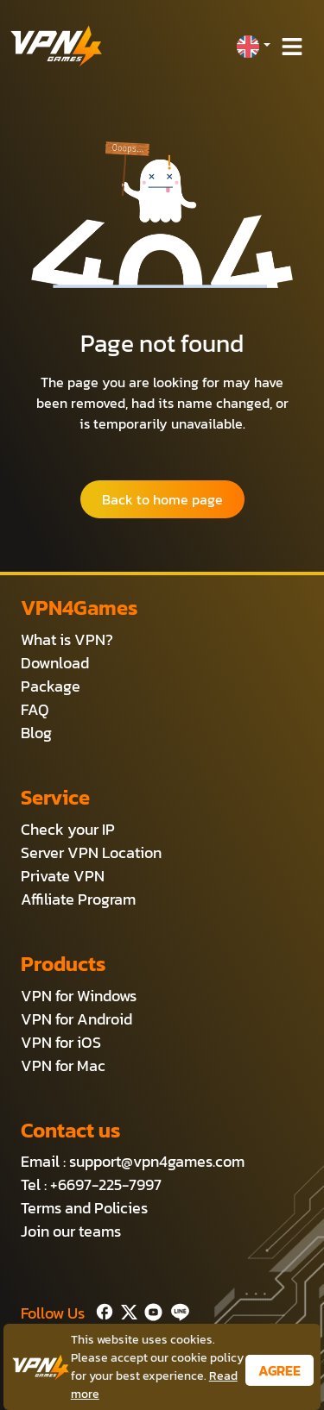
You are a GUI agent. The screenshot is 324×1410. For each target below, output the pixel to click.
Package (50, 686)
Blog (36, 732)
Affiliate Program (78, 899)
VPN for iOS (61, 1042)
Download (55, 662)
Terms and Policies (84, 1207)
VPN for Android (76, 1019)
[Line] (176, 1309)
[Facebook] (103, 1309)
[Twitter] (125, 1309)
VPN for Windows (79, 995)
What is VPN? (67, 639)
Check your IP (68, 829)
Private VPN (63, 875)
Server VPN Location (91, 852)
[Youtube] (149, 1309)
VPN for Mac (63, 1065)
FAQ (35, 709)
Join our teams (71, 1231)
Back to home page (162, 499)
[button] (253, 46)
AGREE (279, 1370)
